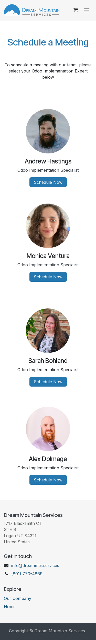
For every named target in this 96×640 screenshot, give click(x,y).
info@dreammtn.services (35, 565)
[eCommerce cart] (75, 10)
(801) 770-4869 (26, 573)
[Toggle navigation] (86, 10)
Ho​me (10, 606)
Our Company (17, 598)
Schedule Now (48, 182)
